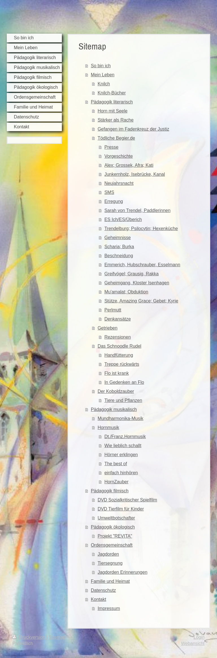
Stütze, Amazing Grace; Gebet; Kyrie (141, 300)
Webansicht (193, 643)
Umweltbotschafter (116, 518)
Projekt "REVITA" (114, 536)
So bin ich (100, 65)
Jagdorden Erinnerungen (122, 572)
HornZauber (116, 481)
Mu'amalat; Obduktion (126, 291)
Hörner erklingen (121, 454)
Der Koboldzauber (115, 391)
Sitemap (57, 637)
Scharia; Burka (119, 246)
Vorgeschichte (118, 156)
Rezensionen (117, 337)
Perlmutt (112, 310)
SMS (109, 192)
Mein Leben (102, 74)
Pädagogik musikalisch (114, 409)
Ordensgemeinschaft (112, 545)
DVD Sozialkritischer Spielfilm (127, 499)
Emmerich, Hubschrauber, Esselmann (142, 264)
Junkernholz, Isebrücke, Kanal (134, 174)
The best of (115, 463)
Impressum (108, 608)
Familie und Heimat (110, 581)
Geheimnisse (117, 237)
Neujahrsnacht (118, 183)
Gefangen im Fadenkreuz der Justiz (133, 129)
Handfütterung (118, 355)
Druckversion (29, 637)
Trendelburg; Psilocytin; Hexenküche (141, 228)
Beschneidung (118, 255)
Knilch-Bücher (111, 92)
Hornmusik (108, 427)
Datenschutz (103, 590)
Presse (111, 147)
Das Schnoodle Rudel (119, 346)
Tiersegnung (109, 563)
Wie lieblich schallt (122, 445)
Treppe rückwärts (121, 364)
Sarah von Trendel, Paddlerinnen (137, 210)
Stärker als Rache (115, 120)
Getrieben (107, 328)
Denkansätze (117, 319)
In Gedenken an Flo (124, 382)
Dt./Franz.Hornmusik (125, 436)
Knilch (103, 83)
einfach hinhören (121, 472)
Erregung (113, 201)
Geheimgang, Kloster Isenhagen (136, 282)
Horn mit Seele (112, 111)
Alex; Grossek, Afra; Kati (128, 165)
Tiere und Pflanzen (123, 400)
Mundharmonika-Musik (120, 418)
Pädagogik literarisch (112, 101)
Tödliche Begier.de (116, 138)
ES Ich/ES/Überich (123, 219)
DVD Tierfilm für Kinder (120, 509)
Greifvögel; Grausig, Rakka (131, 273)
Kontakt (98, 599)
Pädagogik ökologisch (113, 527)
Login (199, 637)
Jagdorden (108, 554)
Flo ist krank (116, 373)
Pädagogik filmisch (109, 490)
